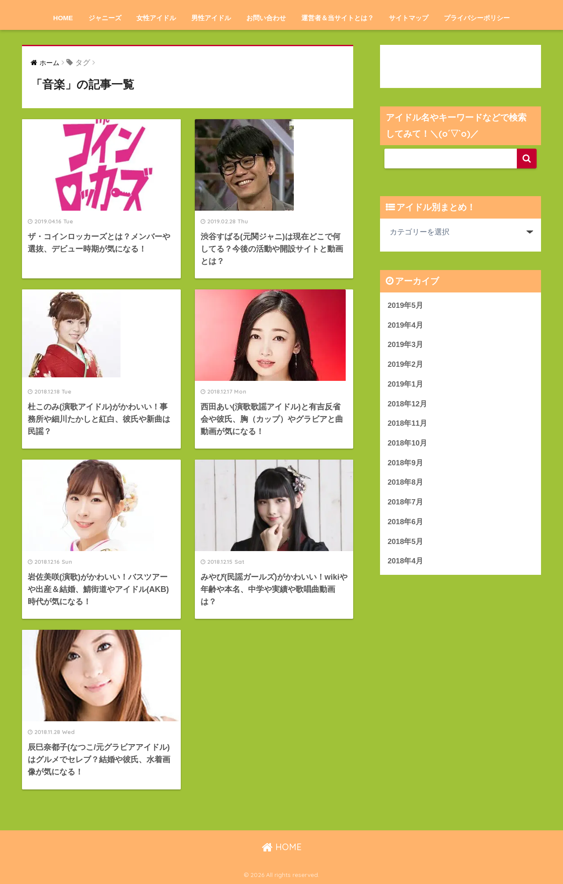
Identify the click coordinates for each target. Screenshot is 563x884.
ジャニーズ (104, 18)
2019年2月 (405, 364)
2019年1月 (405, 384)
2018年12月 (407, 404)
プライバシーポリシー (477, 18)
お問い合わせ (266, 18)
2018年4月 (405, 561)
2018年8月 (405, 482)
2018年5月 (405, 541)
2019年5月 (405, 305)
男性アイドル (211, 18)
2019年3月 (405, 344)
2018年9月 (405, 463)
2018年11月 (407, 423)
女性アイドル (156, 18)
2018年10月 (407, 443)
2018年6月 (405, 522)
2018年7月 (405, 502)
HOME (63, 18)
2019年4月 (405, 325)
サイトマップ (408, 18)
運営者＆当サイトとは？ (337, 18)
